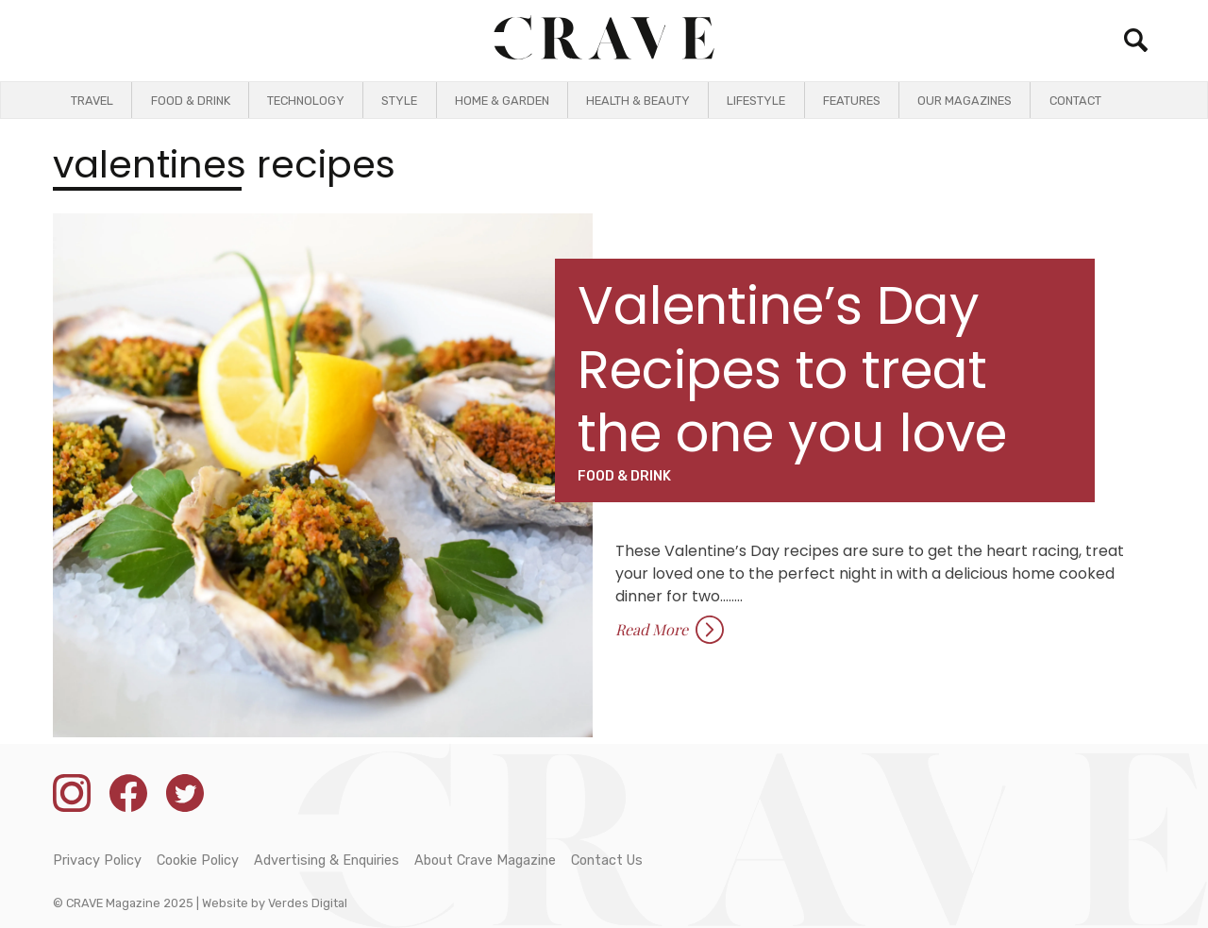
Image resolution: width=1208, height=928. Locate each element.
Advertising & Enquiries (326, 860)
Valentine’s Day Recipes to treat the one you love (792, 368)
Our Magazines (964, 100)
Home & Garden (502, 100)
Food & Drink (190, 100)
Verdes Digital (307, 903)
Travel (92, 100)
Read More (669, 630)
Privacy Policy (97, 860)
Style (399, 100)
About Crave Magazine (485, 860)
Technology (305, 100)
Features (852, 100)
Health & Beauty (638, 100)
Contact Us (607, 860)
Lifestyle (756, 100)
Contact (1075, 100)
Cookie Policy (198, 860)
